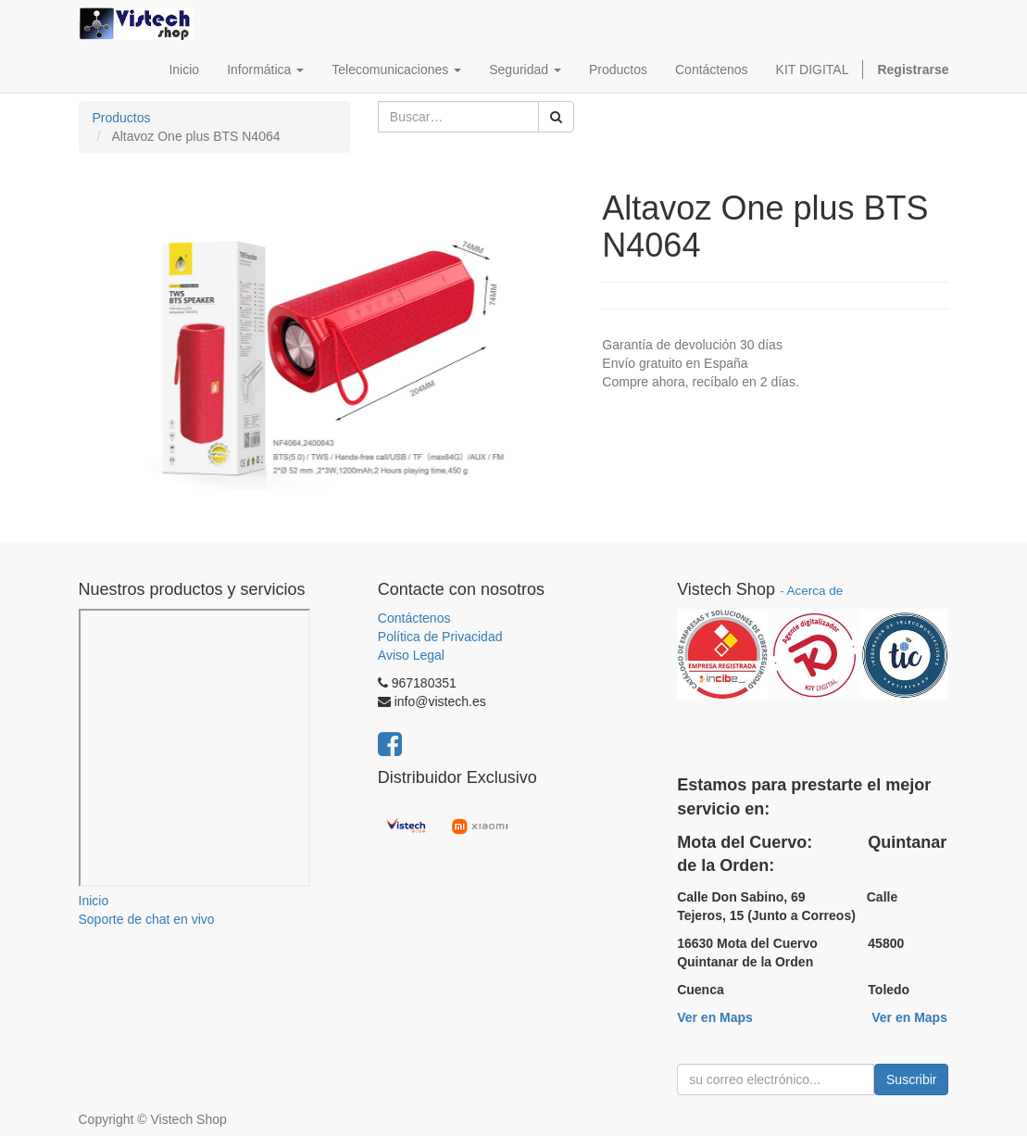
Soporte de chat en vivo (147, 919)
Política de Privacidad (440, 636)
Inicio (94, 900)
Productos (122, 117)
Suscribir (911, 1079)
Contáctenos (414, 618)
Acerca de (814, 591)
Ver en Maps (715, 1017)
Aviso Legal (411, 655)
